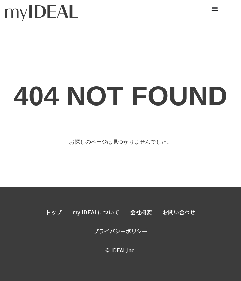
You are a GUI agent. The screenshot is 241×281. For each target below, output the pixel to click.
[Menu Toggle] (214, 8)
